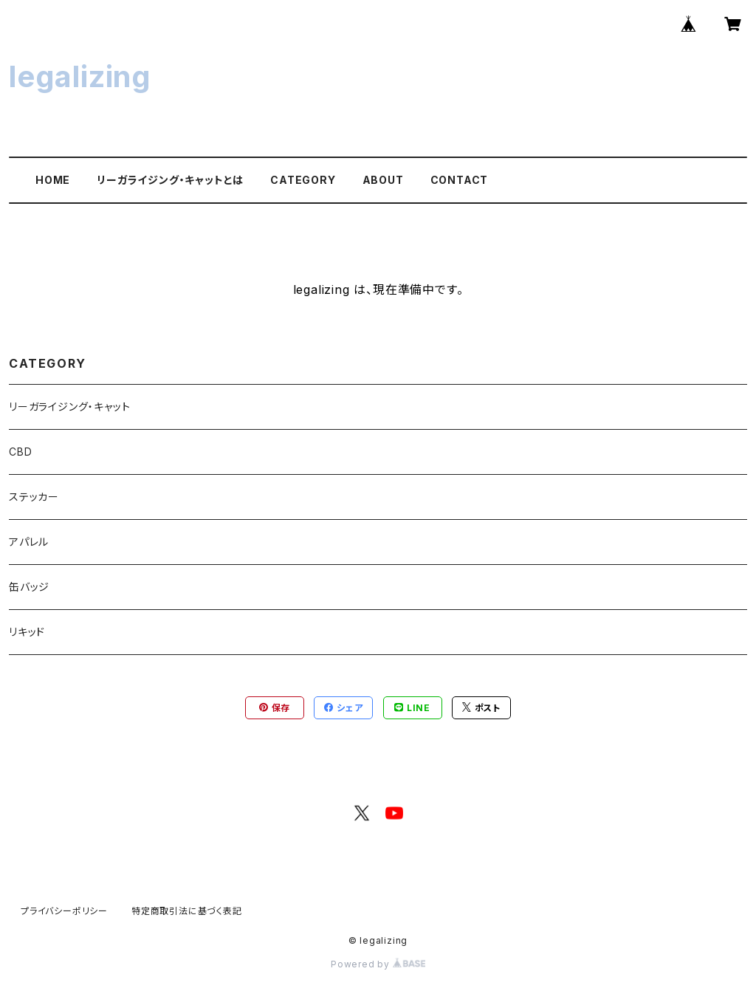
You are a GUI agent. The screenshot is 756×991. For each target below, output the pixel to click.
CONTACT (459, 180)
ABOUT (383, 180)
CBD (20, 451)
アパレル (29, 541)
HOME (52, 180)
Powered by (378, 964)
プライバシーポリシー (64, 910)
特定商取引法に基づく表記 (186, 910)
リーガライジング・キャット (69, 406)
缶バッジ (29, 586)
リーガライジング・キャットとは (170, 180)
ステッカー (34, 496)
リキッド (27, 631)
